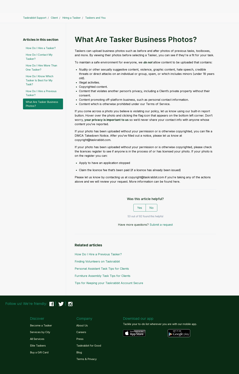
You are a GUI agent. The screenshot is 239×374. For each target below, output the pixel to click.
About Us (82, 325)
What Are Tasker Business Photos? (42, 104)
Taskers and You (95, 17)
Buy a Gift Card (39, 352)
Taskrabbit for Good (88, 345)
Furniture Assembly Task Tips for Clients (102, 276)
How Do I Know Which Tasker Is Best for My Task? (39, 80)
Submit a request (161, 224)
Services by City (40, 332)
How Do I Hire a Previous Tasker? (98, 254)
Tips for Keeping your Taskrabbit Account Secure (109, 283)
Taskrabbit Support (34, 17)
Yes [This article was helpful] (139, 208)
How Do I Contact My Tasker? (39, 57)
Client (54, 17)
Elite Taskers (38, 345)
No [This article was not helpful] (151, 208)
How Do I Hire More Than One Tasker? (41, 67)
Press (79, 339)
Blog (79, 352)
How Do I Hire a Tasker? (41, 48)
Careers (81, 332)
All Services (37, 339)
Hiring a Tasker (71, 17)
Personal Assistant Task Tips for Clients (102, 268)
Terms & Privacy (86, 359)
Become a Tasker (41, 325)
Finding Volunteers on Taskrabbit (97, 261)
